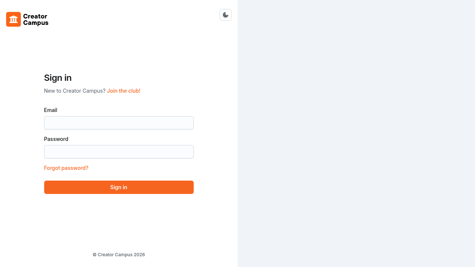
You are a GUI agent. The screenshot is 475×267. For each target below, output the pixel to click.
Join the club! (123, 91)
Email (53, 110)
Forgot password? (66, 168)
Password (58, 139)
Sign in (118, 187)
